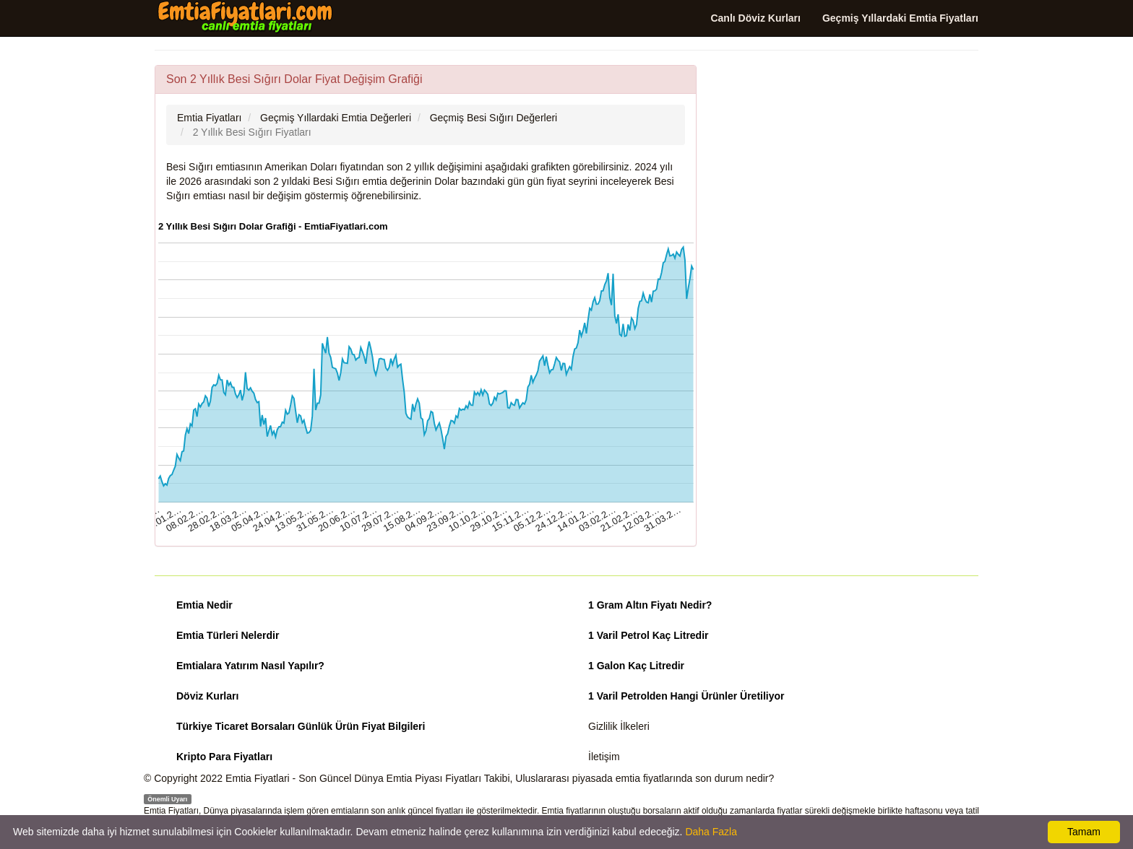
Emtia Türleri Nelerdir (227, 635)
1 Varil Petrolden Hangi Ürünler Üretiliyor (686, 696)
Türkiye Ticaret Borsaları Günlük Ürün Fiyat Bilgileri (300, 726)
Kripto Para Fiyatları (224, 756)
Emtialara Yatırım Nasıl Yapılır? (250, 665)
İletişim (604, 756)
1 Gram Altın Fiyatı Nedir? (650, 605)
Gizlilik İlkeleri (619, 726)
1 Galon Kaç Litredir (636, 665)
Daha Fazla (711, 831)
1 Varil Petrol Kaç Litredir (648, 635)
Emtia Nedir (204, 605)
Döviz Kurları (207, 696)
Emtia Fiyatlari (257, 778)
